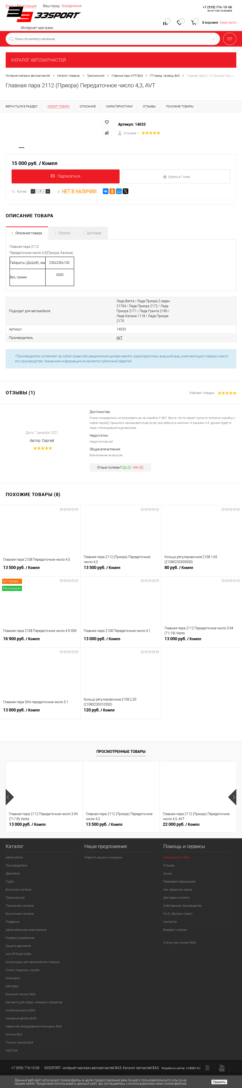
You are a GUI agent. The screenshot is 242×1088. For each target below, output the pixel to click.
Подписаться (65, 177)
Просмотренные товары (121, 746)
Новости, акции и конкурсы (103, 852)
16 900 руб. (40, 636)
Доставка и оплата (176, 892)
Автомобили (14, 852)
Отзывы (169, 860)
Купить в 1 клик (176, 177)
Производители (16, 860)
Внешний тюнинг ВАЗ (20, 989)
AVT (101, 333)
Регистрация (27, 6)
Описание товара (28, 234)
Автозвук (12, 981)
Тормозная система (20, 900)
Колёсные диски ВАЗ (20, 1005)
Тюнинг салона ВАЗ (19, 1037)
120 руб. (121, 707)
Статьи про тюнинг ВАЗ (179, 937)
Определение (71, 6)
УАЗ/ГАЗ (11, 1045)
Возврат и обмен (175, 925)
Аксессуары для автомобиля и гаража (33, 957)
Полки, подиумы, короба (22, 965)
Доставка (93, 234)
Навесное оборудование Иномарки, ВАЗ (34, 1021)
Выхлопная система (20, 908)
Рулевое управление (20, 933)
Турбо (10, 876)
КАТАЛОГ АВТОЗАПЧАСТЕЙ (38, 60)
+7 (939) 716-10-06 (217, 7)
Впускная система (18, 884)
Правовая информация (179, 876)
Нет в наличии (76, 192)
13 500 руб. (40, 564)
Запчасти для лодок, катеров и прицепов (34, 997)
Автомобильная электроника (26, 925)
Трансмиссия (15, 892)
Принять (219, 1082)
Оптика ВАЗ (14, 1029)
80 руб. (201, 564)
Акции (167, 868)
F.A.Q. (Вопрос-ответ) (177, 908)
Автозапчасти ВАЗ (176, 852)
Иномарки (13, 973)
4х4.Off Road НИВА (18, 949)
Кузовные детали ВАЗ (21, 1013)
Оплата (64, 234)
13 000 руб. (121, 636)
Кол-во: (22, 192)
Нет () (138, 462)
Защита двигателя (18, 941)
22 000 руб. (181, 819)
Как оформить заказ (177, 884)
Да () (126, 462)
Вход (9, 6)
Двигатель (13, 868)
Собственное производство (182, 900)
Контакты (170, 917)
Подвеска (12, 917)
